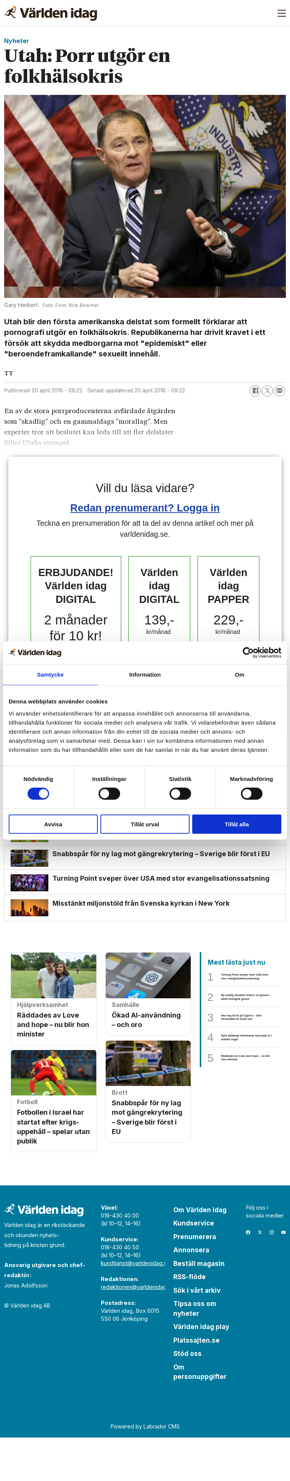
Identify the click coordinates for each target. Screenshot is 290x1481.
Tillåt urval (145, 824)
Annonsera (191, 1294)
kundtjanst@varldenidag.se (135, 1306)
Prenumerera (194, 1280)
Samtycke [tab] (50, 674)
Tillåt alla (237, 824)
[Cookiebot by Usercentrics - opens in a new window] (248, 652)
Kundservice (193, 1267)
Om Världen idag (200, 1253)
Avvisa (53, 824)
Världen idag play (201, 1370)
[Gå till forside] (50, 13)
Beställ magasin (199, 1307)
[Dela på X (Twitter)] (267, 391)
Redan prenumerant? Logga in (145, 508)
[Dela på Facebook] (255, 391)
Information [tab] (145, 674)
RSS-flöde (189, 1321)
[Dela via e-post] (279, 391)
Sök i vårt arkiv (197, 1334)
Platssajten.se (196, 1384)
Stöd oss (187, 1397)
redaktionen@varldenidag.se (137, 1330)
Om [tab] (239, 674)
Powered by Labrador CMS (145, 1470)
